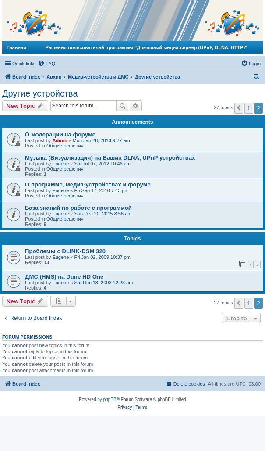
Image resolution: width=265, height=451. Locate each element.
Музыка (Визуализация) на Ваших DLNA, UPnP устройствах (110, 157)
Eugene (60, 163)
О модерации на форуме (60, 134)
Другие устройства (40, 93)
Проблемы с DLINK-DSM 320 (65, 251)
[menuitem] (46, 63)
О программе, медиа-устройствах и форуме (88, 184)
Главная (16, 47)
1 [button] (248, 108)
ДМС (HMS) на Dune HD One (64, 276)
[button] (238, 108)
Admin (59, 140)
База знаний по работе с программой (78, 207)
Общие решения (65, 145)
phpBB (110, 399)
